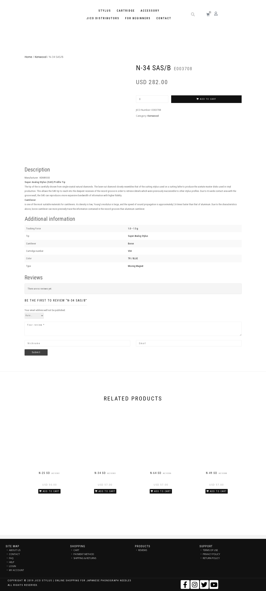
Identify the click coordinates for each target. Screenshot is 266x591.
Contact (163, 18)
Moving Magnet (135, 266)
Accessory (150, 10)
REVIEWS (142, 550)
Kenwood (40, 57)
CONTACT (14, 554)
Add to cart (208, 99)
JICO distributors (102, 18)
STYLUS (104, 10)
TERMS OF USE (210, 550)
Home (28, 57)
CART (76, 550)
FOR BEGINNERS (138, 18)
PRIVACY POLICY (211, 554)
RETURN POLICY (211, 558)
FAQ (11, 558)
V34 (130, 251)
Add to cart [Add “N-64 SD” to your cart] (162, 491)
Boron (131, 243)
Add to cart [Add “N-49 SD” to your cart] (218, 491)
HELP (11, 562)
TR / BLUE (133, 258)
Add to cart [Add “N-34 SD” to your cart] (107, 491)
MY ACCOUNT (16, 570)
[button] (193, 14)
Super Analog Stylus (138, 235)
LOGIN (12, 566)
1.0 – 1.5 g (133, 228)
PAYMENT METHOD (83, 554)
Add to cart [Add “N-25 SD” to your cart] (51, 491)
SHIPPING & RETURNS (84, 558)
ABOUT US (14, 550)
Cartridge (126, 10)
